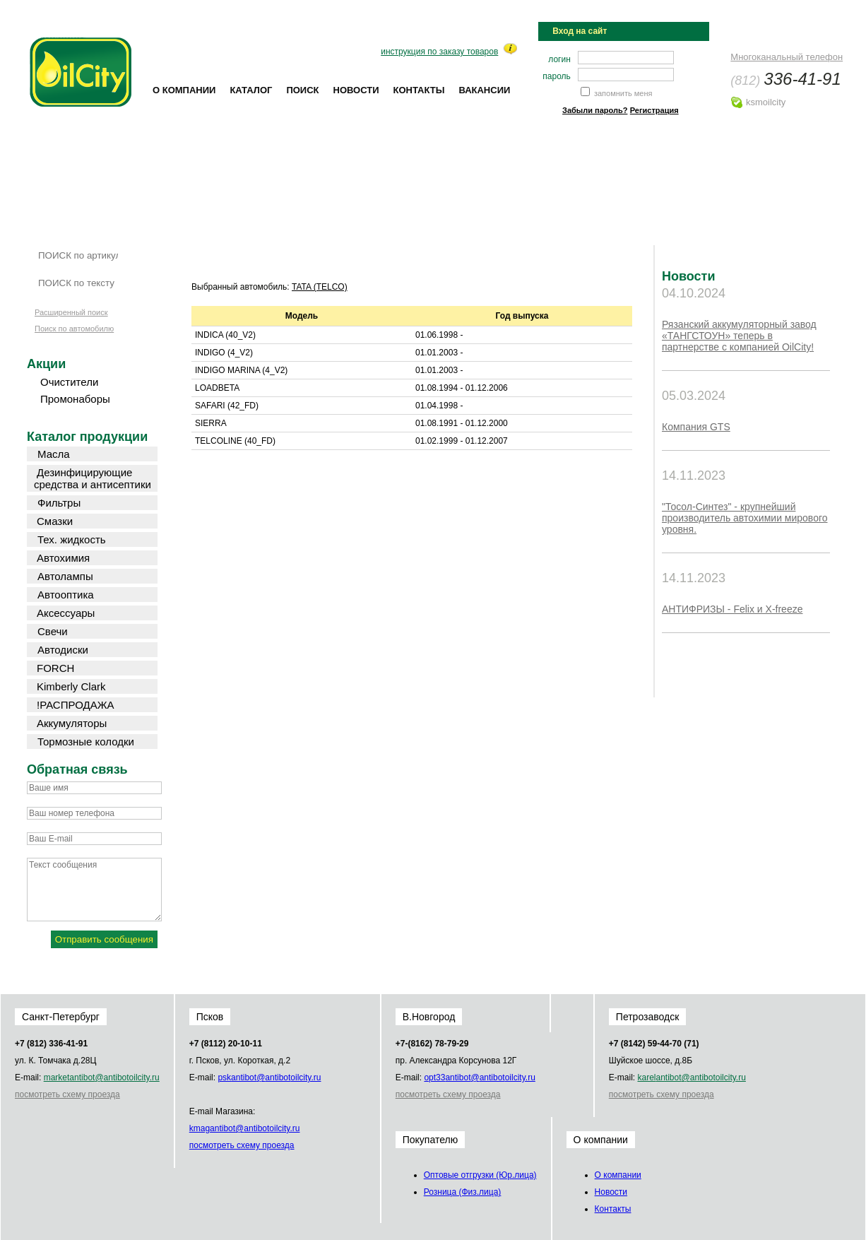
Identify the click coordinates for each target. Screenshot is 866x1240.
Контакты (419, 90)
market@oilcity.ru (102, 1077)
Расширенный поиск (71, 312)
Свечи (52, 631)
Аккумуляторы (72, 723)
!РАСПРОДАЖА (75, 705)
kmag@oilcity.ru (244, 1128)
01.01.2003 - (439, 353)
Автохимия (63, 558)
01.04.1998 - (439, 406)
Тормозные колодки (85, 742)
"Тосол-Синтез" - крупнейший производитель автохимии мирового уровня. (745, 518)
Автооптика (65, 595)
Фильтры (59, 503)
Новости (356, 90)
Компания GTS (696, 426)
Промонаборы (75, 399)
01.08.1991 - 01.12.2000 (461, 423)
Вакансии (484, 90)
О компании (184, 90)
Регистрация (654, 110)
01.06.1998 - (439, 335)
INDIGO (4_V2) (224, 353)
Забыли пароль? (594, 110)
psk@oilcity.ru (269, 1077)
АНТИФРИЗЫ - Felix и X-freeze (732, 609)
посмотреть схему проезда (67, 1094)
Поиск (302, 90)
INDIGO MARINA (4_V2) (241, 370)
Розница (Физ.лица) (463, 1192)
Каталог (251, 90)
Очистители (69, 382)
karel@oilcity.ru (691, 1077)
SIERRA (211, 423)
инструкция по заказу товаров (439, 52)
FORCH (55, 668)
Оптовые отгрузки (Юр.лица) (480, 1175)
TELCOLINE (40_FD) (235, 441)
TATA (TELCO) (320, 287)
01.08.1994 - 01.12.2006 (461, 388)
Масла (53, 454)
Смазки (55, 521)
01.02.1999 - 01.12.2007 (461, 441)
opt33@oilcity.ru (479, 1077)
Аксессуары (66, 613)
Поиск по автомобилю (74, 328)
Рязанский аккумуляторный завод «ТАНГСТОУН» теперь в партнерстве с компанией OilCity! (739, 336)
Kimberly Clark (71, 686)
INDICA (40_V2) (225, 335)
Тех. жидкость (71, 539)
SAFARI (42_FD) (227, 406)
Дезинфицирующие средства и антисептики (92, 478)
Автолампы (65, 576)
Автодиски (62, 650)
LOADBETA (217, 388)
